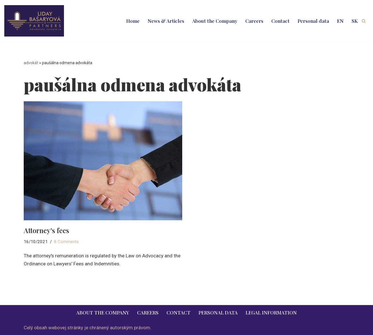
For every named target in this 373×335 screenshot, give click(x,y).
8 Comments (66, 241)
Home (133, 21)
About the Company (214, 21)
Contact (280, 21)
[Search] (364, 21)
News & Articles (166, 21)
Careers (254, 21)
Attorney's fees (46, 230)
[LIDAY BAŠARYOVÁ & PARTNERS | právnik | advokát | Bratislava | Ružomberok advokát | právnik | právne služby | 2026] (34, 21)
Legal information (271, 312)
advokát (31, 62)
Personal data (313, 21)
